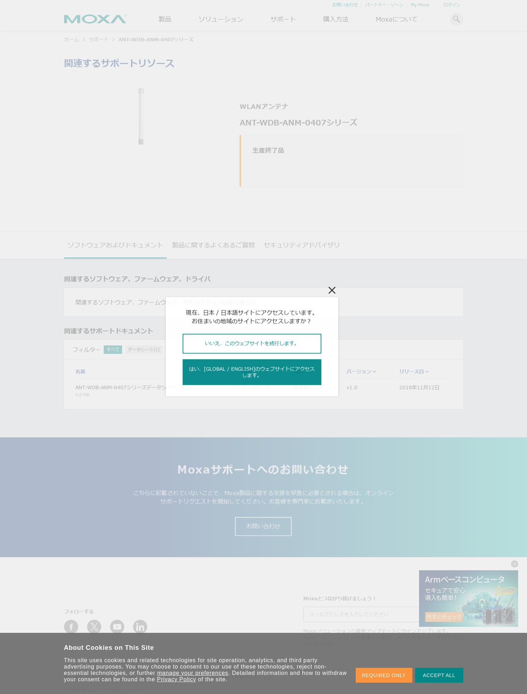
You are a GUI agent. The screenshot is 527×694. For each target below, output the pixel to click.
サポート (283, 19)
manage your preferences (192, 673)
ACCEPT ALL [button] (439, 675)
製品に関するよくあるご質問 (213, 245)
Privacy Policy (176, 679)
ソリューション (221, 19)
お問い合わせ (345, 5)
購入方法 (336, 19)
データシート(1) (144, 349)
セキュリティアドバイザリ (302, 245)
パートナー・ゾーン (384, 5)
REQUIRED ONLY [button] (384, 675)
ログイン (451, 5)
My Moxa (420, 5)
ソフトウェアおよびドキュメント (115, 245)
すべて (113, 349)
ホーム (71, 39)
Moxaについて (397, 19)
